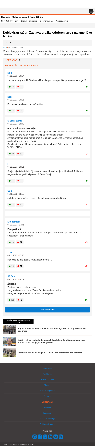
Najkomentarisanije (47, 21)
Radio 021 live (36, 17)
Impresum (47, 413)
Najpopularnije (62, 21)
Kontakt (47, 407)
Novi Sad (5, 21)
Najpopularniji (29, 65)
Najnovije (5, 17)
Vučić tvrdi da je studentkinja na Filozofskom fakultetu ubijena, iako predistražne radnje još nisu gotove (51, 341)
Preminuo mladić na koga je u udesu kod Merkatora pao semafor (50, 353)
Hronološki (11, 65)
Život (17, 21)
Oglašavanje (47, 402)
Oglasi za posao (19, 17)
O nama (47, 396)
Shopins (47, 385)
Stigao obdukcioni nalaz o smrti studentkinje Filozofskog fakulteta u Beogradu (52, 329)
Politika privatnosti (48, 424)
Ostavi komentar (47, 310)
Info (11, 21)
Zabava (24, 21)
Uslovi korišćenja (47, 419)
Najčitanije (32, 21)
